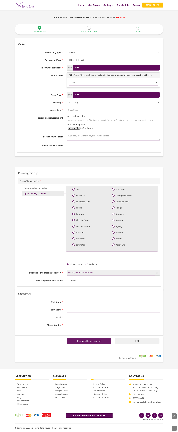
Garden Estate (81, 286)
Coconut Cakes (100, 394)
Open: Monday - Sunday (35, 254)
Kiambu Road (81, 280)
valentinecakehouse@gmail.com (147, 402)
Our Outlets (123, 5)
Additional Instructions (52, 145)
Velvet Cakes (99, 390)
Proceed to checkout (89, 353)
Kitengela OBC (82, 261)
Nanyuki (118, 292)
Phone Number (55, 348)
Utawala (79, 292)
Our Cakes (94, 5)
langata (79, 274)
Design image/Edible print (50, 118)
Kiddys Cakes (99, 384)
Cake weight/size (54, 60)
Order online (152, 4)
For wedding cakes (109, 17)
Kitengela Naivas (123, 255)
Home (81, 5)
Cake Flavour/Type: (53, 52)
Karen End (119, 305)
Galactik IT (159, 419)
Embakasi (79, 255)
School (136, 5)
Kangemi (119, 274)
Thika (77, 249)
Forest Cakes (61, 384)
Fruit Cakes (60, 397)
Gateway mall (121, 261)
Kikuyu (118, 298)
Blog (19, 397)
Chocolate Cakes (101, 387)
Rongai (118, 268)
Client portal (22, 404)
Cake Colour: (56, 110)
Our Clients (22, 387)
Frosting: (58, 102)
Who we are (22, 384)
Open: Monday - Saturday (35, 248)
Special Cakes (61, 394)
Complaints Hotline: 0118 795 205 (89, 415)
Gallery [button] (108, 5)
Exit (137, 353)
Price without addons (52, 67)
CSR (19, 390)
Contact (21, 394)
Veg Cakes (60, 387)
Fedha (78, 268)
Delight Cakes (61, 390)
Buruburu (119, 249)
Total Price (57, 95)
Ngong (118, 286)
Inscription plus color (53, 136)
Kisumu (118, 280)
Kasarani (79, 298)
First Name (57, 325)
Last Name (57, 333)
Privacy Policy (23, 400)
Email (59, 340)
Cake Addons (56, 75)
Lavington (79, 305)
